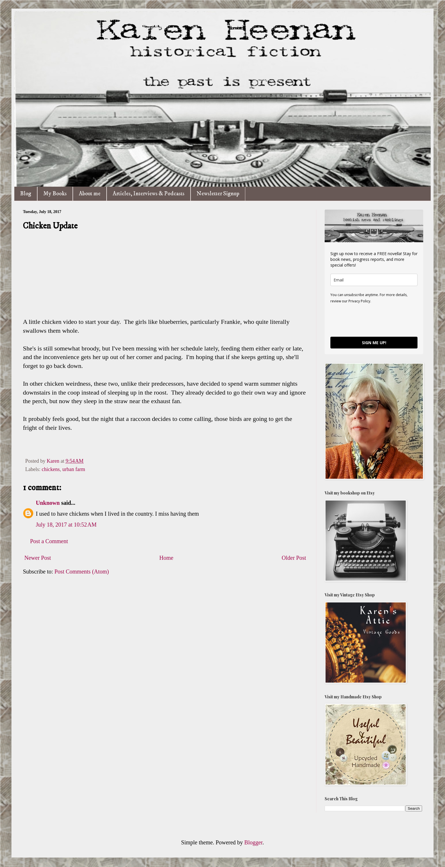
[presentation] (373, 320)
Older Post (294, 558)
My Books (55, 193)
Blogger (253, 842)
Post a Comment (49, 541)
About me (90, 193)
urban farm (73, 469)
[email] (373, 280)
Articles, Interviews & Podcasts (149, 193)
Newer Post (37, 558)
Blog (25, 193)
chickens (51, 469)
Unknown (48, 503)
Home (166, 558)
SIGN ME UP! (374, 342)
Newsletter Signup (218, 193)
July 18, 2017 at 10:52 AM (66, 524)
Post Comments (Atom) (81, 571)
